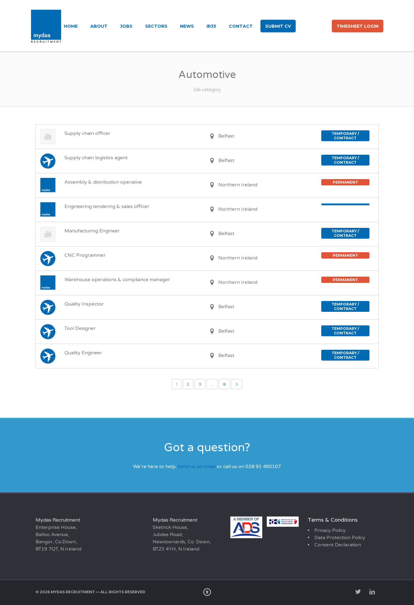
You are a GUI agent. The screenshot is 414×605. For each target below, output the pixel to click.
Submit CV (278, 26)
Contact (241, 26)
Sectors (156, 26)
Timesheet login (357, 26)
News (187, 26)
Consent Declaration (337, 545)
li (322, 25)
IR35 (211, 26)
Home (71, 26)
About (98, 26)
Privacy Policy (330, 530)
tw (305, 25)
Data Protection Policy (339, 538)
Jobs (126, 26)
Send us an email (197, 467)
